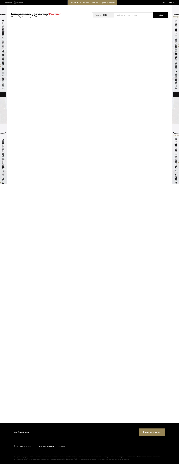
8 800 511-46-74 (168, 2)
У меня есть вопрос (152, 432)
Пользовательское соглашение (51, 446)
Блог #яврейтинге (21, 432)
